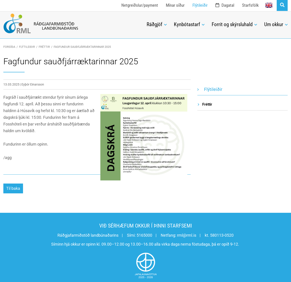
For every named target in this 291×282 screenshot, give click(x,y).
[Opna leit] (282, 5)
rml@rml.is (186, 235)
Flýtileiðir (27, 46)
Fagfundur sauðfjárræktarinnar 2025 (82, 46)
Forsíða (9, 46)
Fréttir (44, 46)
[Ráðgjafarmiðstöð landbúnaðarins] (72, 23)
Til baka (13, 188)
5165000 (144, 235)
